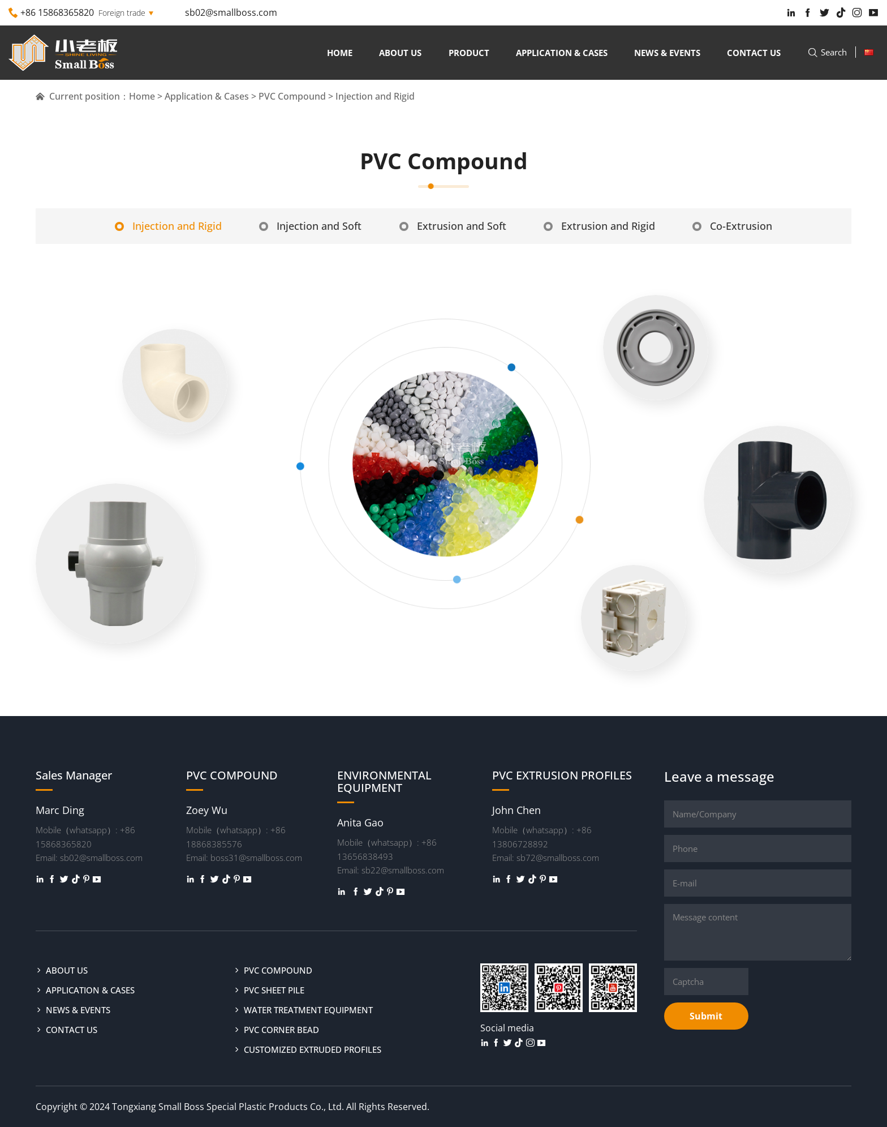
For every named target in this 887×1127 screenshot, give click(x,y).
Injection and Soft (304, 225)
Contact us (754, 52)
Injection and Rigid (155, 225)
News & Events (667, 52)
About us (400, 52)
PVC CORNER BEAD (281, 1029)
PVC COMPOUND (278, 969)
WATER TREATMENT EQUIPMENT (308, 1009)
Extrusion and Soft (452, 225)
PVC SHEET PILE (274, 989)
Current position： (82, 96)
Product (469, 52)
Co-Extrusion (745, 225)
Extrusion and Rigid (605, 225)
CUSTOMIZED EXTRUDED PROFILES (312, 1049)
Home (339, 52)
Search (827, 52)
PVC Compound (292, 96)
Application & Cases (562, 52)
